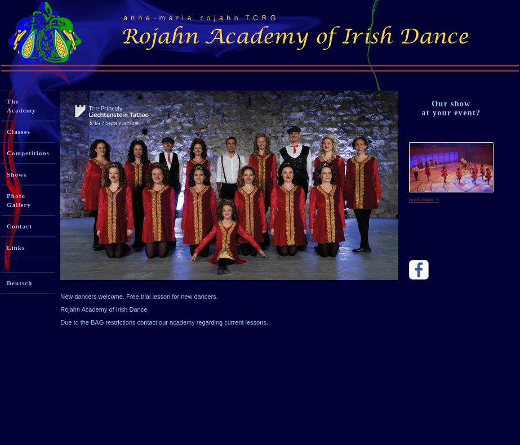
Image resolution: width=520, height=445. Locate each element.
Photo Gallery (19, 200)
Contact (19, 226)
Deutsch (20, 283)
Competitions (28, 153)
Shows (16, 174)
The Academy (21, 106)
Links (16, 247)
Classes (18, 131)
